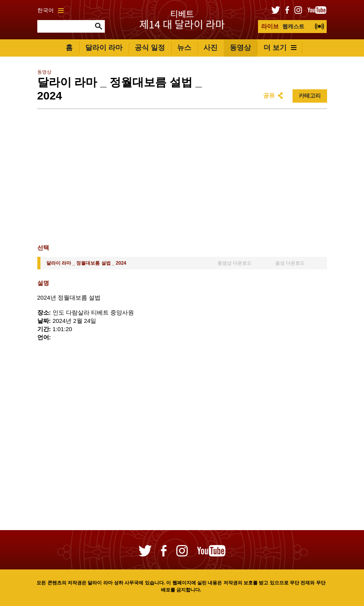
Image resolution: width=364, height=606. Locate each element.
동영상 (240, 48)
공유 (269, 95)
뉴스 (184, 48)
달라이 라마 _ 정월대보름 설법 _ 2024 (86, 263)
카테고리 (310, 96)
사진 (210, 48)
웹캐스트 (282, 26)
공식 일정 (150, 48)
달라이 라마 (104, 48)
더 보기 (279, 48)
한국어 (50, 10)
